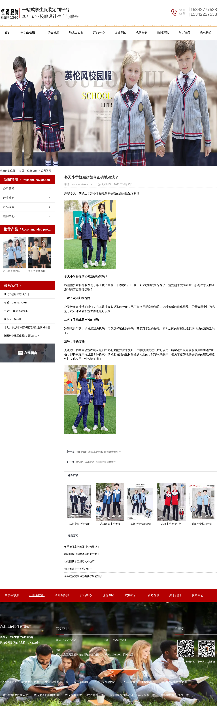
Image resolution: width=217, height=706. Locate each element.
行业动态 (8, 197)
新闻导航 (27, 180)
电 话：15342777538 (16, 302)
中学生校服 (27, 32)
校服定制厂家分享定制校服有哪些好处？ (98, 451)
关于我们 (184, 32)
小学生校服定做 (105, 681)
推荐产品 (30, 229)
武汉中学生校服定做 (16, 695)
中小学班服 (128, 681)
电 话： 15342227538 (16, 310)
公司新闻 (8, 188)
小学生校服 (52, 32)
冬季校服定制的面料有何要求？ (82, 546)
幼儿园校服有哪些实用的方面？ (82, 554)
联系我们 (205, 32)
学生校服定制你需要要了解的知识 (83, 576)
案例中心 (8, 216)
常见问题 (8, 206)
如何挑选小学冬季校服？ (78, 568)
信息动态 (32, 170)
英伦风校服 (148, 681)
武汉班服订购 (96, 695)
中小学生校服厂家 (56, 681)
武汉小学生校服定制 (174, 681)
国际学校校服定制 (121, 695)
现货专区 (120, 32)
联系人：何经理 (13, 319)
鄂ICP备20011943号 (21, 637)
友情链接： (10, 681)
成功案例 (141, 32)
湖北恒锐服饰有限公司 (16, 294)
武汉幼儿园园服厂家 (47, 695)
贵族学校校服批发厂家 (174, 695)
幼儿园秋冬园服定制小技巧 (79, 561)
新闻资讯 (163, 32)
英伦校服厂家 (146, 695)
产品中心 (99, 32)
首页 (8, 32)
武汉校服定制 (30, 681)
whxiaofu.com (113, 654)
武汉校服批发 (73, 695)
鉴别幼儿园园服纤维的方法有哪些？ (95, 461)
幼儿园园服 (76, 32)
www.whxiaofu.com (82, 184)
